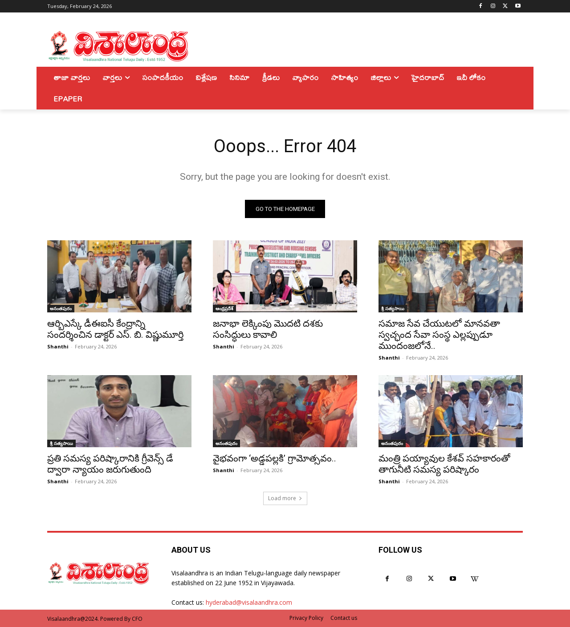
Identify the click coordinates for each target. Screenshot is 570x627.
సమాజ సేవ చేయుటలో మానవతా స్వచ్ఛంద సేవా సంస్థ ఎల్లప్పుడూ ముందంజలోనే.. (439, 334)
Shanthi (58, 346)
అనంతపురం (61, 308)
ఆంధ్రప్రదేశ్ (224, 308)
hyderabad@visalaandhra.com (249, 602)
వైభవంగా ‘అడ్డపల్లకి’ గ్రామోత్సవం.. (274, 458)
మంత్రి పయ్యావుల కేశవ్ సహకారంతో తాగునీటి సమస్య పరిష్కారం (444, 464)
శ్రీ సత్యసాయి (392, 308)
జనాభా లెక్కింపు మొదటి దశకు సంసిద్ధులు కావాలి (268, 329)
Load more (285, 498)
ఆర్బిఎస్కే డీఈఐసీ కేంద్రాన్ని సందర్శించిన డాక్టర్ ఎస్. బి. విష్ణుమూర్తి (115, 329)
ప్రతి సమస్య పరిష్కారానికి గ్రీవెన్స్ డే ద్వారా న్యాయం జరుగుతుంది (110, 464)
